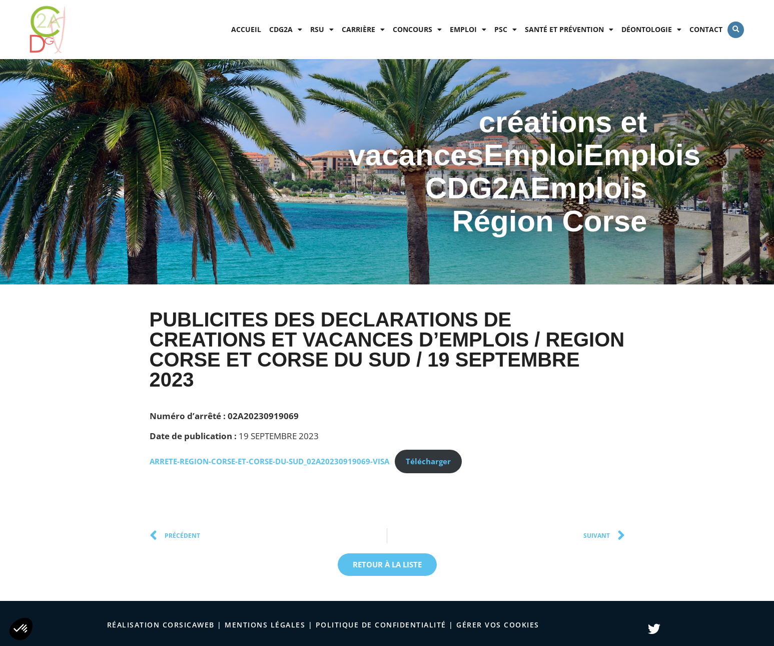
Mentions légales (265, 624)
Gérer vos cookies (497, 624)
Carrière (363, 29)
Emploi (468, 29)
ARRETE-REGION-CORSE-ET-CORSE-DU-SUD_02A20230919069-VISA (269, 461)
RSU (322, 29)
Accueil (246, 29)
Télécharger (428, 461)
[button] (735, 30)
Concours (417, 29)
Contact (705, 29)
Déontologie (651, 29)
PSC (505, 29)
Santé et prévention (569, 29)
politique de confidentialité (381, 624)
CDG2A (285, 29)
